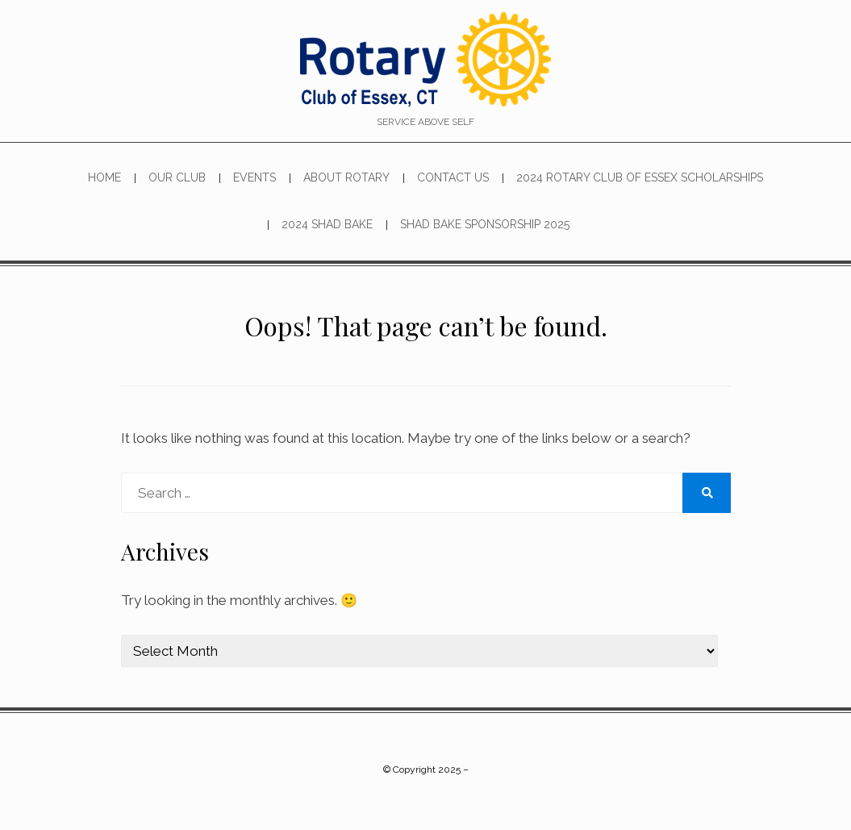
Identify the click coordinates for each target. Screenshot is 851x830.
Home (104, 177)
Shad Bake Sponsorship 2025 (484, 224)
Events (254, 177)
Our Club (177, 177)
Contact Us (453, 177)
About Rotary (346, 177)
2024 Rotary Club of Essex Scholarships (639, 177)
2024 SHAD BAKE (327, 224)
